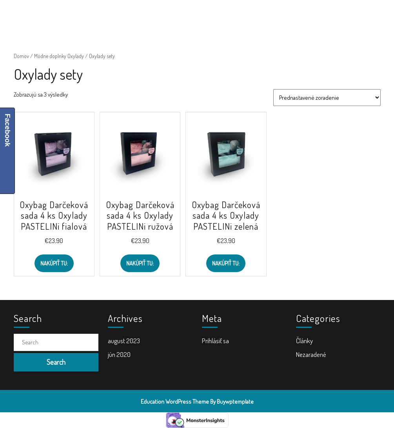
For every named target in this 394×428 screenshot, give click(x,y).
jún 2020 (119, 354)
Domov (21, 56)
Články (304, 341)
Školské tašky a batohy (190, 16)
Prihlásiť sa (215, 341)
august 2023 (124, 341)
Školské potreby (129, 16)
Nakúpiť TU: (54, 263)
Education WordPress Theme (175, 401)
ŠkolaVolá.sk (56, 15)
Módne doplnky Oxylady (59, 56)
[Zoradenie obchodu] (327, 97)
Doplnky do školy (252, 16)
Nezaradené (311, 354)
